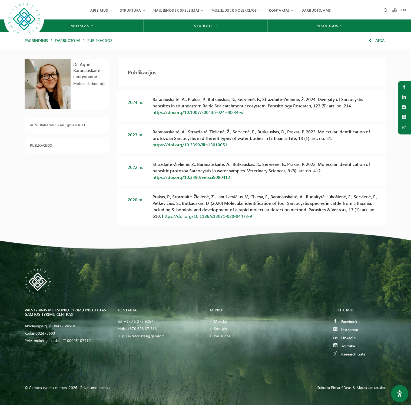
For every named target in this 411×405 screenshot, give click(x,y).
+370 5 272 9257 (138, 321)
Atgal (377, 40)
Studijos (220, 328)
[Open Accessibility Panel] (399, 393)
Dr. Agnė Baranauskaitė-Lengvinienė (87, 70)
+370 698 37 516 (142, 328)
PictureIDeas (341, 387)
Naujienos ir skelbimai (176, 10)
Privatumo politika (95, 387)
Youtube (344, 345)
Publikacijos (41, 145)
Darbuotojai (67, 40)
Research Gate (349, 354)
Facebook (345, 321)
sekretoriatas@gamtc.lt (145, 335)
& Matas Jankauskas (369, 387)
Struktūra (130, 10)
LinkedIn (344, 337)
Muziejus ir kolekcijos (234, 10)
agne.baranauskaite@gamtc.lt (57, 125)
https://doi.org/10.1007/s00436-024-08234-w (198, 112)
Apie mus (99, 10)
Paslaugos (222, 335)
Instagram (345, 329)
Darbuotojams (316, 10)
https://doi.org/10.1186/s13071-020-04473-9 (207, 216)
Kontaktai (279, 10)
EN (403, 10)
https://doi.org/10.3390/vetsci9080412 (191, 177)
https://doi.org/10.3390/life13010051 (190, 144)
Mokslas (220, 321)
